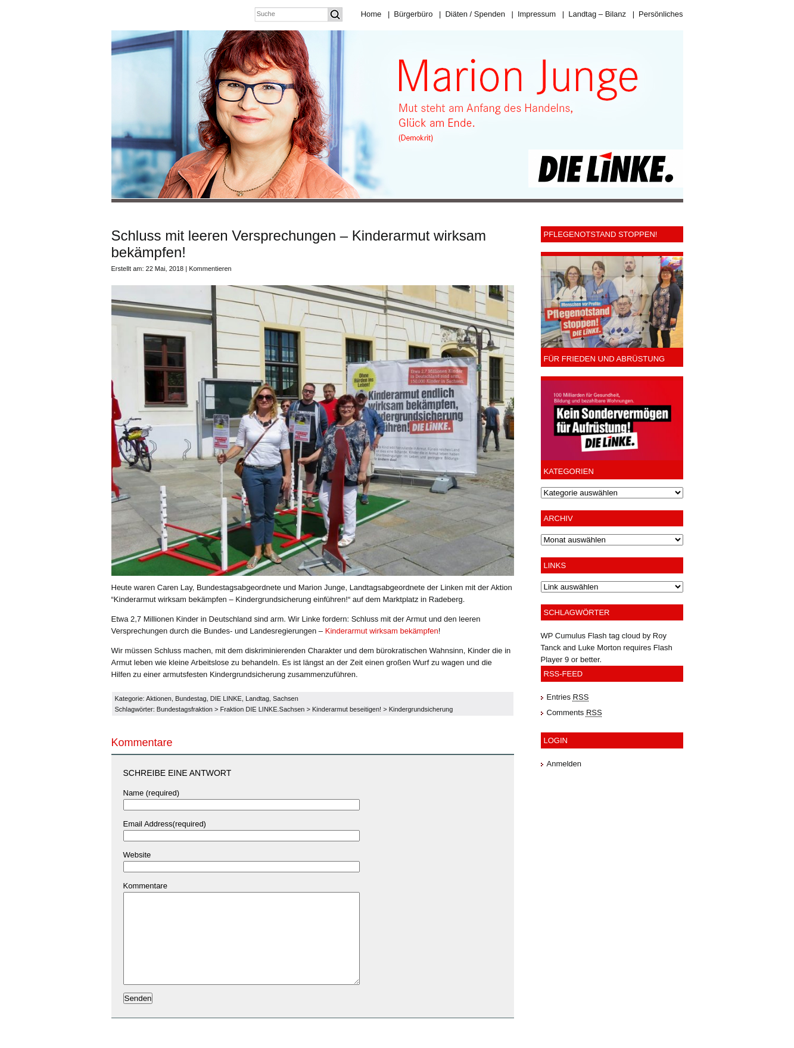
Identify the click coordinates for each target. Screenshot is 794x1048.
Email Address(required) (164, 823)
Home (371, 14)
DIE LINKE (226, 698)
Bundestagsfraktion (185, 709)
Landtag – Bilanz (594, 14)
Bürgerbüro (410, 14)
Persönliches (658, 14)
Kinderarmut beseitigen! (346, 709)
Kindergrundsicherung (421, 709)
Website (137, 854)
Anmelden (564, 763)
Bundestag (191, 698)
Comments (574, 712)
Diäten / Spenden (472, 14)
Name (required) (151, 792)
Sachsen (285, 698)
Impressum (533, 14)
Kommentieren (210, 268)
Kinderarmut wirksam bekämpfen (381, 630)
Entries (568, 697)
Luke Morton (599, 647)
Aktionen (159, 698)
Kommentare (145, 885)
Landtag (257, 698)
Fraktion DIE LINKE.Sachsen (262, 709)
